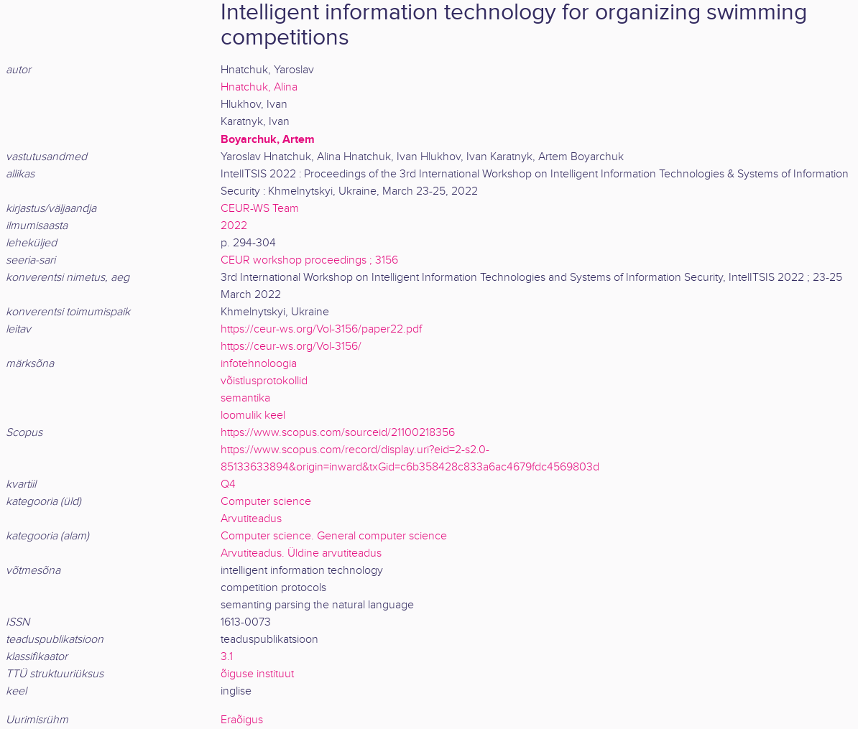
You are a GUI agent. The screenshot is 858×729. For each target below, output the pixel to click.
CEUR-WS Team (260, 208)
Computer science (266, 502)
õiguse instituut (257, 674)
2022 (234, 226)
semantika (245, 398)
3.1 (227, 657)
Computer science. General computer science (334, 536)
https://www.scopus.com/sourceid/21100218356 (338, 433)
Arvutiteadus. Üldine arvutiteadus (301, 553)
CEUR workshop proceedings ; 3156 (309, 260)
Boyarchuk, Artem (268, 139)
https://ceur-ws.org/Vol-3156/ (291, 346)
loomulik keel (253, 415)
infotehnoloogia (259, 364)
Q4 (228, 484)
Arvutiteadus (251, 519)
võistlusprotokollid (264, 381)
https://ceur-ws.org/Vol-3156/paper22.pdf (321, 329)
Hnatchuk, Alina (259, 87)
